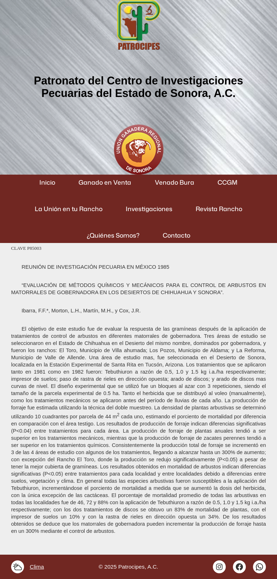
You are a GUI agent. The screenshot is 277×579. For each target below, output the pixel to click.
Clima (37, 567)
